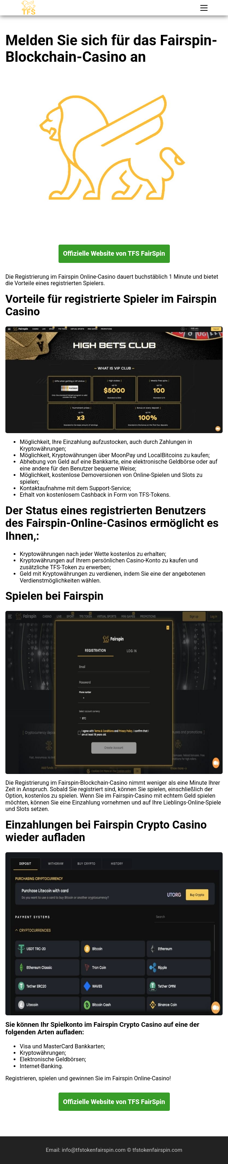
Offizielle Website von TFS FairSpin (114, 253)
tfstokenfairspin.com (157, 1150)
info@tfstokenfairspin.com (94, 1150)
